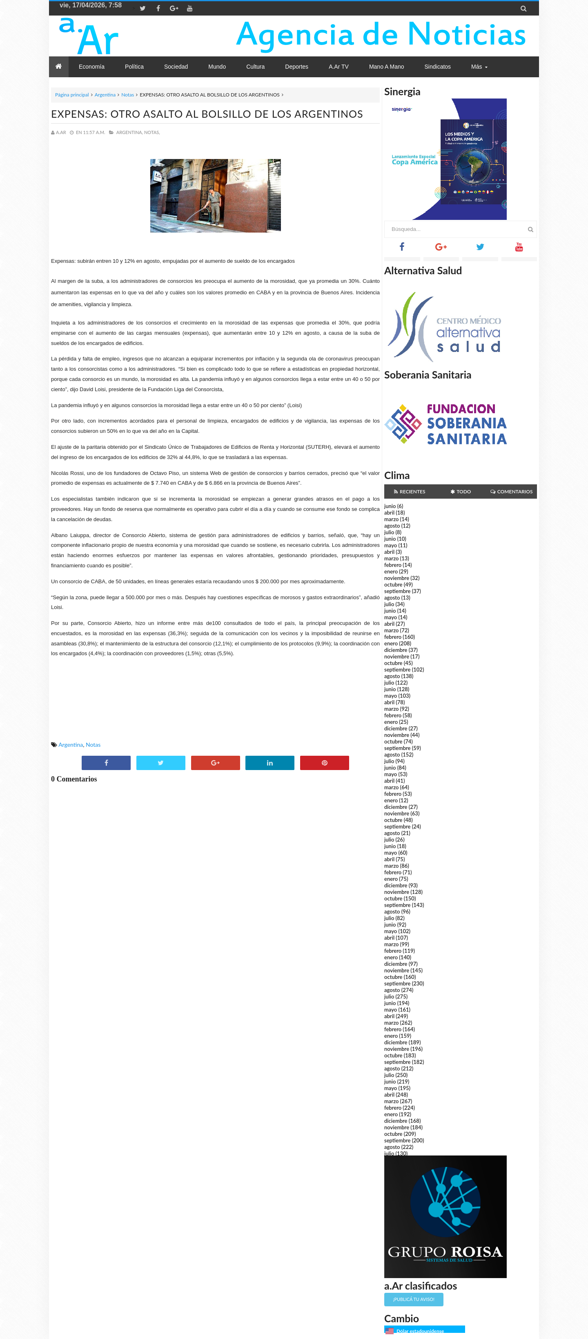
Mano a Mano (386, 66)
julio (389, 532)
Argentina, (129, 132)
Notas (127, 95)
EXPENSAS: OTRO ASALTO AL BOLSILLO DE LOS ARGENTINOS (207, 113)
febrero (392, 565)
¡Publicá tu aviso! (413, 1299)
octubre (393, 584)
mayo (390, 545)
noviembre (396, 578)
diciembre (396, 650)
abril (389, 512)
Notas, (152, 132)
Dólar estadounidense (420, 1331)
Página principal (72, 95)
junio (390, 506)
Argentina (105, 95)
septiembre (397, 591)
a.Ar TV (339, 66)
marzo (391, 519)
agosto (392, 525)
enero (391, 571)
